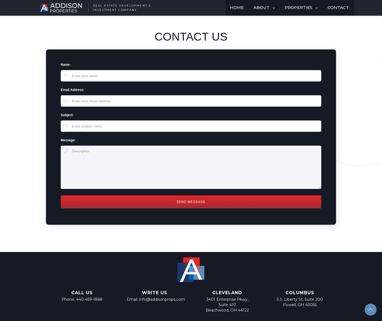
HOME (237, 7)
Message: (68, 140)
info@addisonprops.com (162, 299)
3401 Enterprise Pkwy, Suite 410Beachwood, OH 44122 (227, 305)
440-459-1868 (89, 299)
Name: (66, 65)
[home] (93, 7)
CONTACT (338, 7)
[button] (264, 8)
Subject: (67, 115)
